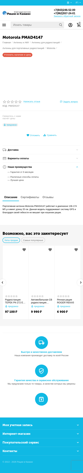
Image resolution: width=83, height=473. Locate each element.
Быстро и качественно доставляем (41, 352)
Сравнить (50, 135)
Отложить (33, 135)
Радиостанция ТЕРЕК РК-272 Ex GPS (14, 301)
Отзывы (47, 197)
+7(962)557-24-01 (64, 13)
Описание (10, 197)
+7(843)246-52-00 (64, 10)
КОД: (5, 106)
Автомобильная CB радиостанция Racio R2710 (41, 301)
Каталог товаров (4, 25)
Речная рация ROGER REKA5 (65, 301)
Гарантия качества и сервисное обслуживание (41, 380)
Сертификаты (30, 197)
